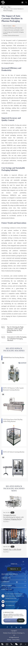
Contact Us (6, 589)
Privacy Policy (15, 639)
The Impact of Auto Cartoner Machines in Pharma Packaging (13, 9)
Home (4, 7)
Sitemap (9, 639)
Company (5, 582)
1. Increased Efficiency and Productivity (12, 28)
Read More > (6, 521)
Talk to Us (14, 569)
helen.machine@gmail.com (9, 601)
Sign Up (21, 620)
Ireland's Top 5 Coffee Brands (12, 549)
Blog (9, 7)
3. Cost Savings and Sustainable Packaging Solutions (13, 32)
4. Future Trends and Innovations (11, 35)
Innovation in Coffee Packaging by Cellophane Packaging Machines (16, 338)
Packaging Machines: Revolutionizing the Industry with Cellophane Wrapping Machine (13, 517)
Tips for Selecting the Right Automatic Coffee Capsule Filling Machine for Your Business (15, 329)
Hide (13, 25)
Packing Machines (9, 574)
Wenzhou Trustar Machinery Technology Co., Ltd (14, 634)
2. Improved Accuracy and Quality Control (13, 30)
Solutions (6, 578)
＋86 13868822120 (7, 605)
